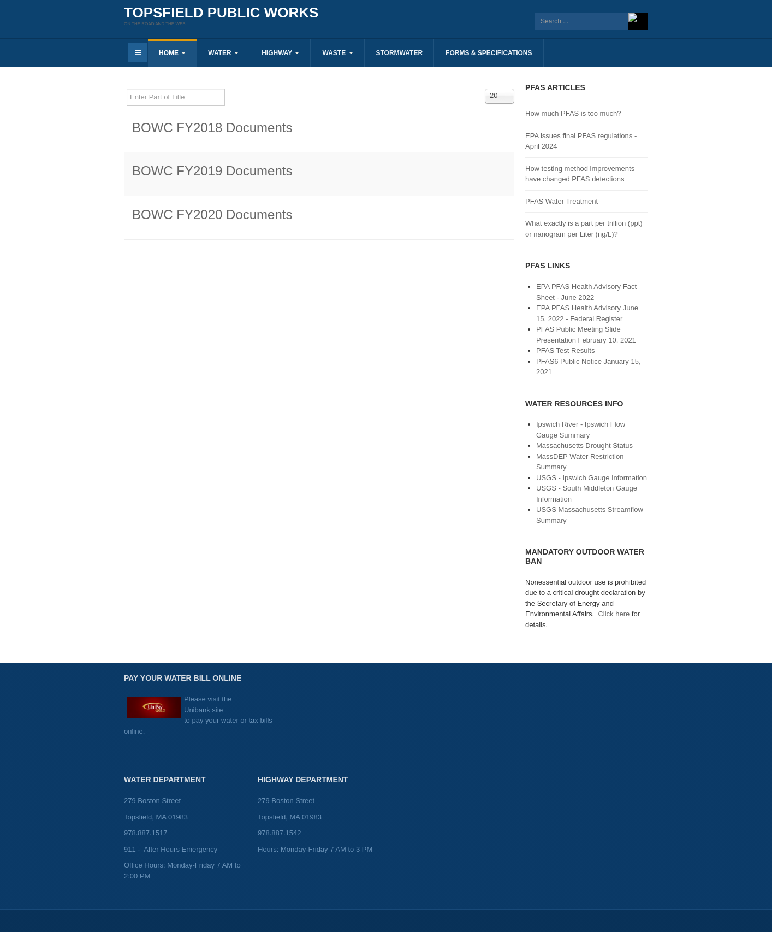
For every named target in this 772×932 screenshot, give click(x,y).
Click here (614, 614)
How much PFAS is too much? (573, 113)
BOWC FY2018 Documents (212, 127)
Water (223, 53)
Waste (337, 53)
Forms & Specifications (489, 53)
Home (172, 53)
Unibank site (203, 710)
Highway (280, 53)
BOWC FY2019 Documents (212, 170)
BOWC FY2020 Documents (212, 214)
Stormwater (399, 53)
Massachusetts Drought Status (584, 445)
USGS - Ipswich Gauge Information (591, 478)
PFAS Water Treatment (561, 201)
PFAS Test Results (565, 350)
